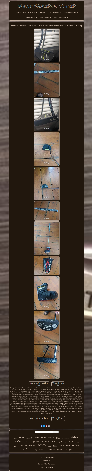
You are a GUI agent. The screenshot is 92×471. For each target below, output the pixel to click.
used (55, 445)
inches (32, 445)
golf (61, 441)
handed (41, 450)
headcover (65, 438)
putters (15, 438)
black (58, 438)
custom (51, 437)
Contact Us (46, 460)
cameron (40, 437)
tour (21, 437)
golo (49, 446)
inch (54, 441)
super (66, 442)
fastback (36, 442)
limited (24, 442)
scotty (42, 445)
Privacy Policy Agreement (46, 464)
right (46, 450)
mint (30, 442)
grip (70, 450)
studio (17, 441)
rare (15, 446)
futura (59, 449)
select (75, 445)
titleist (75, 437)
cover (31, 450)
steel (78, 442)
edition (52, 449)
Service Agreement (47, 467)
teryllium (72, 442)
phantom (46, 441)
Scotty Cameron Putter (46, 457)
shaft (65, 450)
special (29, 438)
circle (25, 449)
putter (23, 445)
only (36, 450)
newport (64, 445)
